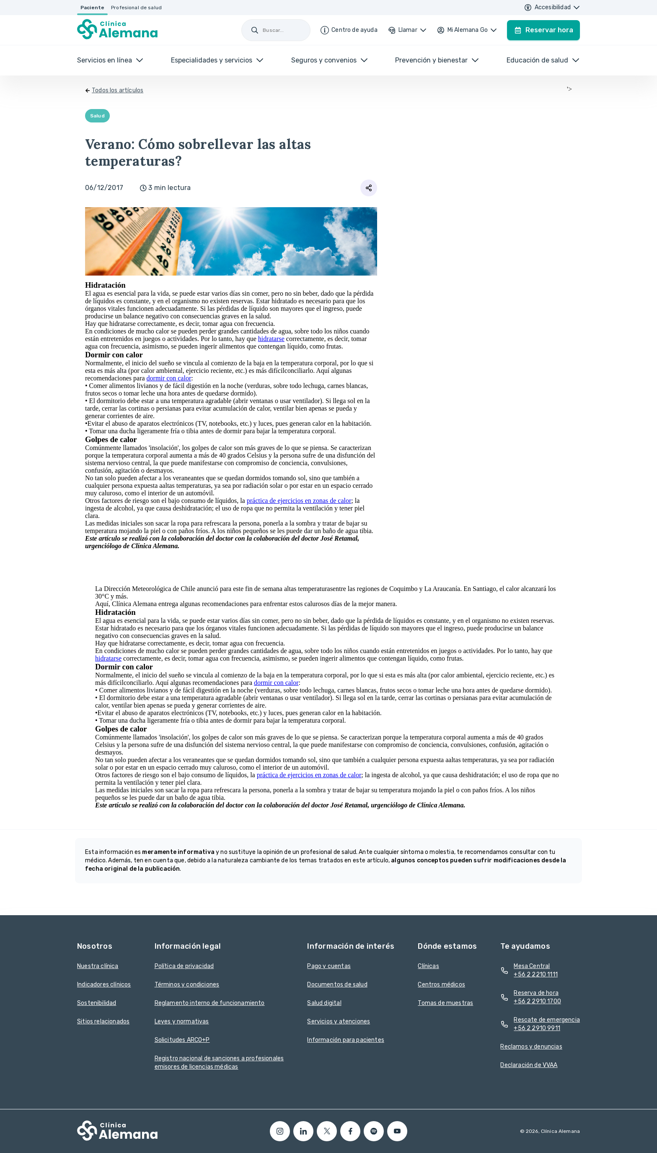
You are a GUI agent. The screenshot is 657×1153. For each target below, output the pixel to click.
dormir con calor (169, 378)
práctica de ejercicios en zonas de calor (299, 500)
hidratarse (271, 338)
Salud (97, 116)
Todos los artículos (117, 90)
